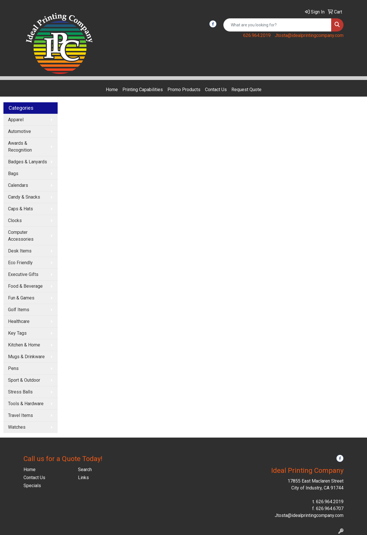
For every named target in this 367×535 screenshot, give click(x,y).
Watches (17, 427)
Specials (32, 485)
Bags (13, 173)
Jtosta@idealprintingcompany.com (309, 35)
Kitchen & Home (24, 345)
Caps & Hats (20, 208)
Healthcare (19, 321)
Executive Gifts (23, 274)
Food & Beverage (25, 286)
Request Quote (246, 89)
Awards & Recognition (20, 146)
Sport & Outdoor (24, 380)
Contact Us (216, 89)
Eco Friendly (20, 262)
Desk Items (20, 251)
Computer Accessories (21, 236)
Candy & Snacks (24, 197)
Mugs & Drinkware (26, 356)
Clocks (15, 220)
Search (85, 469)
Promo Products (183, 89)
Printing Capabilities (142, 89)
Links (83, 477)
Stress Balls (20, 392)
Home (112, 89)
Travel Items (20, 415)
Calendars (18, 185)
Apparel (16, 119)
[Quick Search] (277, 25)
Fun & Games (21, 298)
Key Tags (17, 333)
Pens (13, 368)
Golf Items (18, 309)
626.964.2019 (257, 35)
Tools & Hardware (26, 403)
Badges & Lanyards (27, 161)
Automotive (19, 131)
